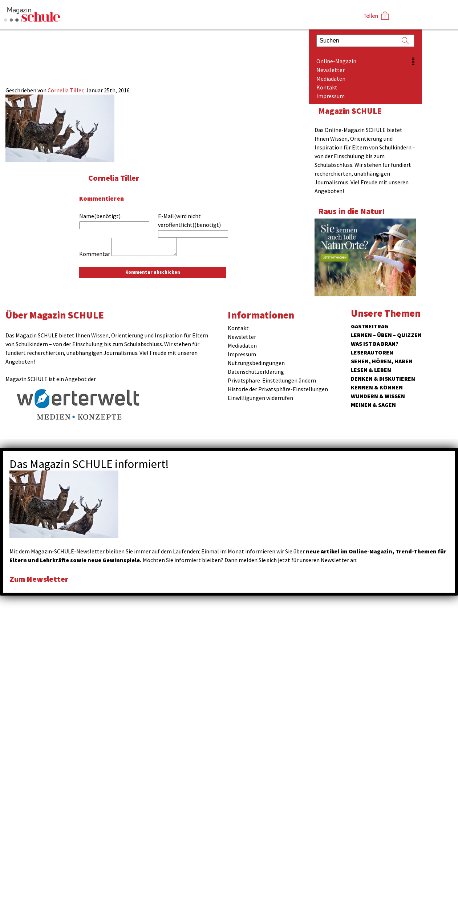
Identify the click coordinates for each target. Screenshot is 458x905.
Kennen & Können (377, 387)
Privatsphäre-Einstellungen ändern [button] (272, 380)
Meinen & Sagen (373, 404)
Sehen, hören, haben (382, 361)
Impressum (330, 96)
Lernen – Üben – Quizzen (386, 335)
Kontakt (326, 87)
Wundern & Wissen (378, 396)
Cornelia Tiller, (67, 90)
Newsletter (330, 69)
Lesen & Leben (371, 369)
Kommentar (94, 253)
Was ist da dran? (374, 343)
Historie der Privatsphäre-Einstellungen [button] (278, 389)
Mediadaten (330, 78)
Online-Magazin (336, 61)
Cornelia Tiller (114, 177)
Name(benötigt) (100, 216)
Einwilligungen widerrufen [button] (260, 397)
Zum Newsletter (39, 578)
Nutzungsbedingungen (256, 363)
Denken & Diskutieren (383, 378)
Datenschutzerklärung (256, 371)
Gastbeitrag (369, 326)
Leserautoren (372, 352)
